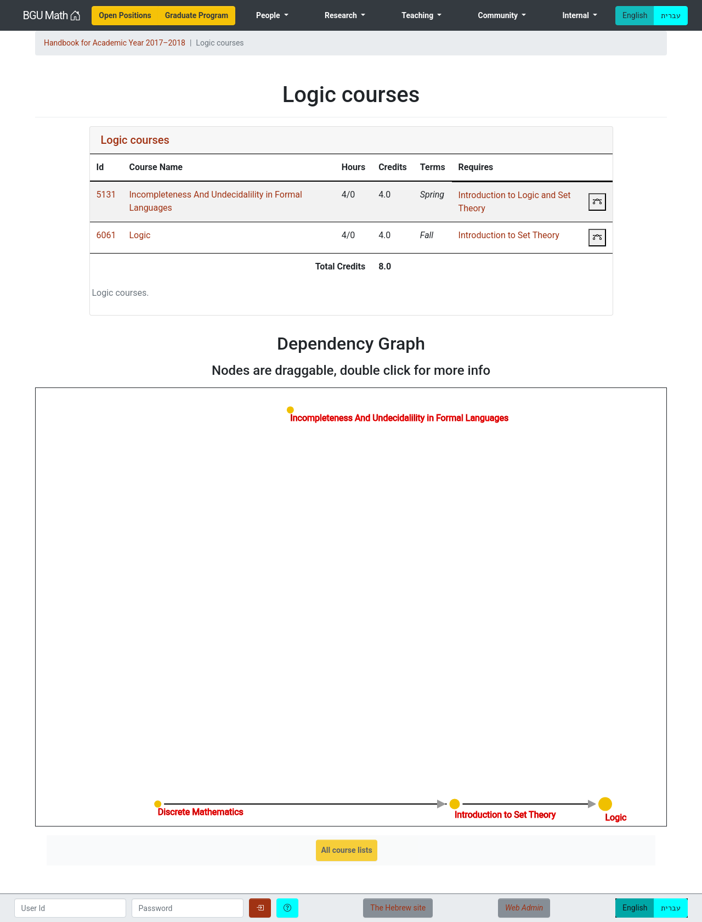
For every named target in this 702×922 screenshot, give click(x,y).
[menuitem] (125, 15)
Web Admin (524, 907)
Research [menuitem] (342, 15)
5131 (106, 194)
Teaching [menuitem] (418, 15)
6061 (106, 235)
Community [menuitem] (499, 15)
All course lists (346, 850)
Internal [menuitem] (576, 15)
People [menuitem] (269, 15)
